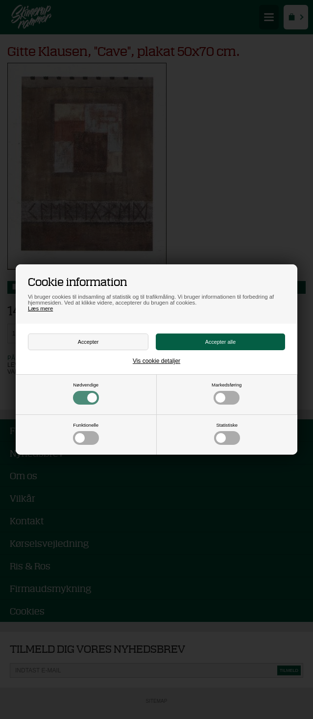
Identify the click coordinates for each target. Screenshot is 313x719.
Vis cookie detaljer (156, 361)
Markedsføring (226, 393)
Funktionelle (86, 433)
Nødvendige (86, 393)
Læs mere (40, 308)
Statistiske (227, 433)
